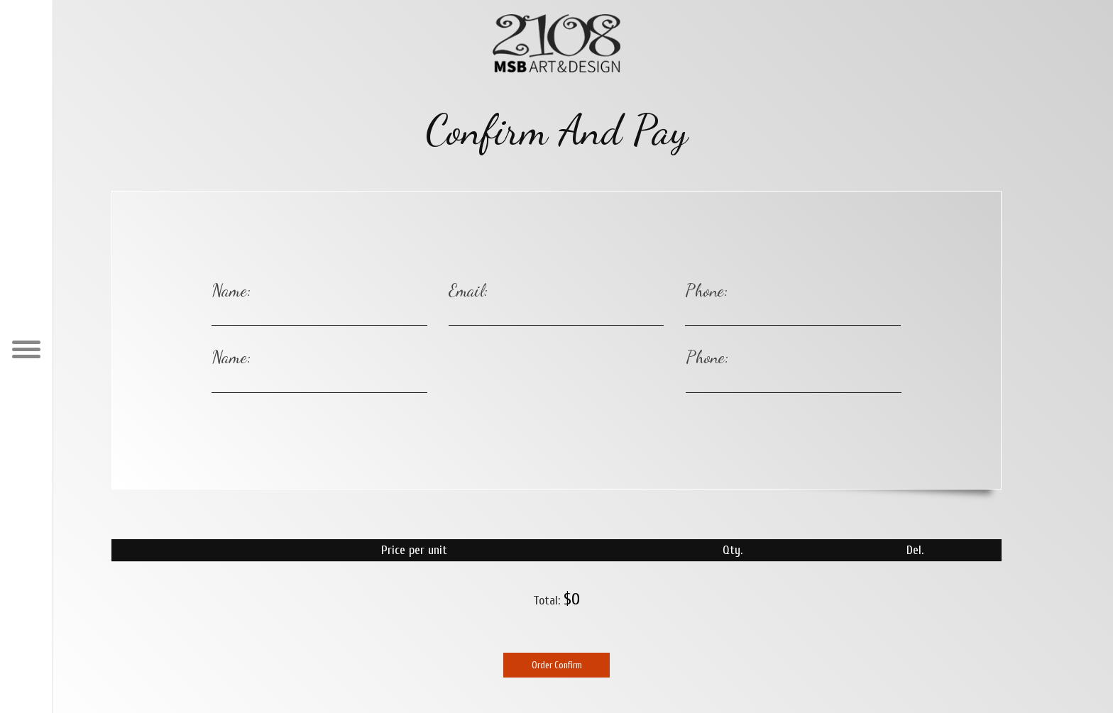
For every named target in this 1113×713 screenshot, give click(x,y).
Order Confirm (557, 665)
